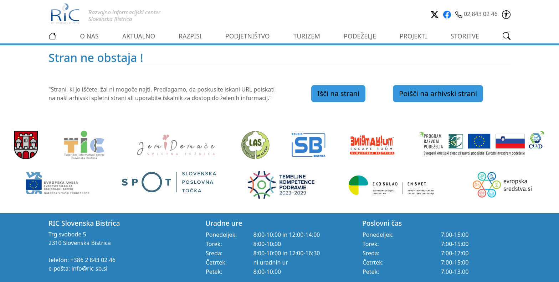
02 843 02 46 (477, 14)
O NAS (89, 36)
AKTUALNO (138, 36)
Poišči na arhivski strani (438, 93)
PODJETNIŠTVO (247, 36)
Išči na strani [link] (338, 93)
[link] (506, 14)
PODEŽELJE (360, 36)
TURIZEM (306, 36)
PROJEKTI (413, 36)
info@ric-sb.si (90, 268)
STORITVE (465, 36)
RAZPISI (190, 36)
